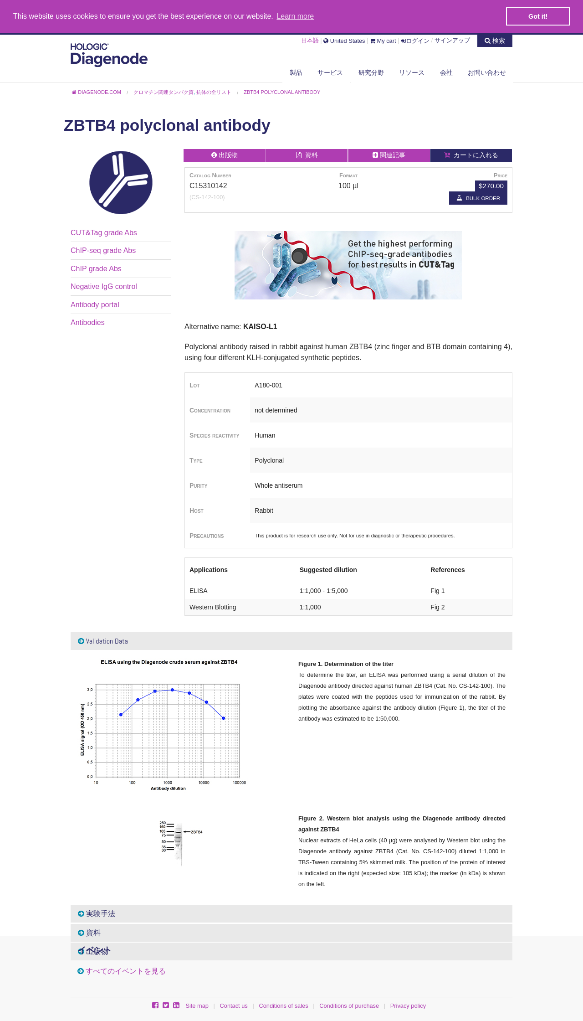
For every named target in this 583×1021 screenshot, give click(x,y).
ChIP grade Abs (96, 268)
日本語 (310, 39)
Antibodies (88, 321)
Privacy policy (408, 1005)
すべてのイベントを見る (126, 970)
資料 (89, 932)
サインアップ (452, 39)
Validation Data (103, 640)
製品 (296, 71)
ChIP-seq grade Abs (103, 250)
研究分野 (371, 71)
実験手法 (96, 913)
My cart (383, 39)
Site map (197, 1005)
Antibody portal (95, 304)
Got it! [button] (537, 16)
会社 (446, 71)
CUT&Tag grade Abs (104, 232)
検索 (495, 39)
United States (344, 39)
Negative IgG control (104, 286)
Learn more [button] (295, 16)
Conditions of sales (283, 1005)
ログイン (415, 39)
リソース (411, 71)
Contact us (234, 1005)
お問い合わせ (487, 71)
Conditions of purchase (349, 1005)
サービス (330, 71)
